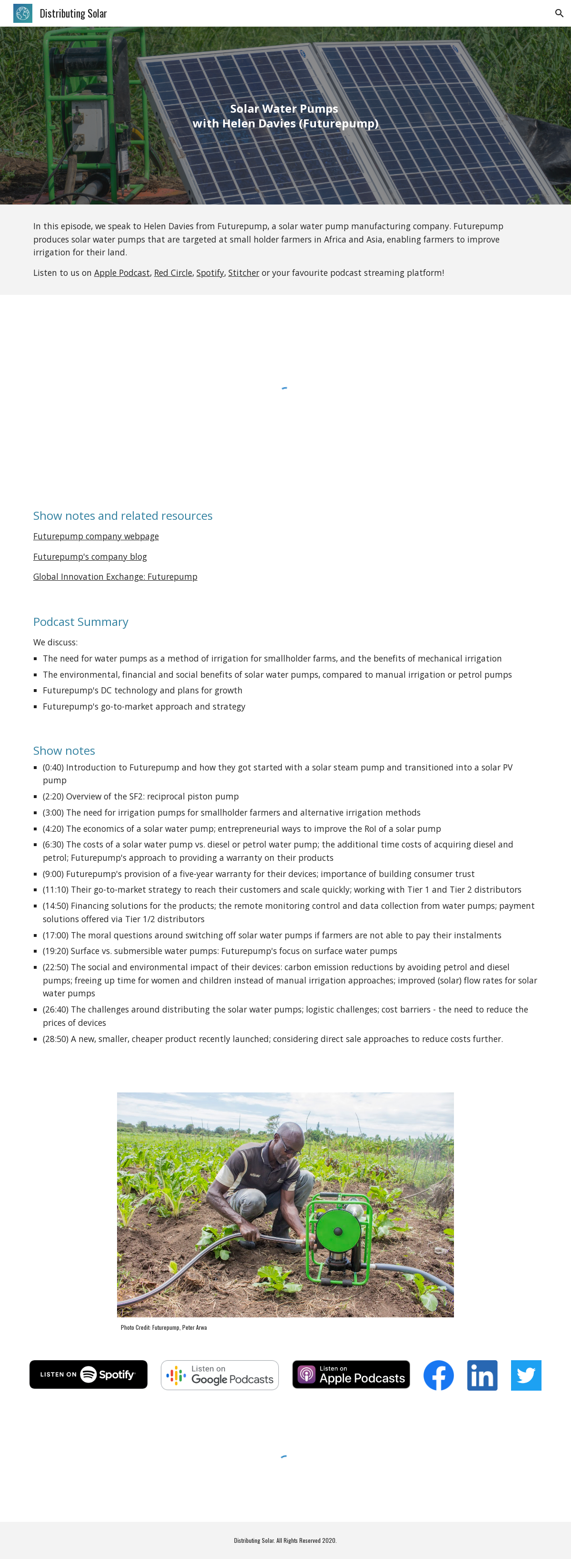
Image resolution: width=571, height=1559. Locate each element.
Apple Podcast (122, 272)
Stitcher (243, 272)
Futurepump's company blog (90, 556)
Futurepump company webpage (96, 536)
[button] (559, 13)
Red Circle (173, 272)
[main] (285, 115)
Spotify (210, 272)
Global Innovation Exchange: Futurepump (115, 576)
